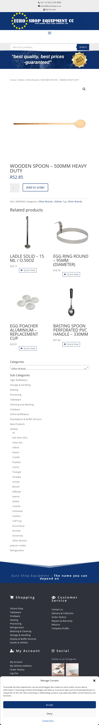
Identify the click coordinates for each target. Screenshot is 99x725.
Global (15, 501)
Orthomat (17, 511)
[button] (94, 680)
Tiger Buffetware (19, 380)
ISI (13, 432)
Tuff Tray (17, 520)
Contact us (57, 609)
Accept (49, 704)
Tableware (15, 399)
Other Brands (32, 79)
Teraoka (16, 476)
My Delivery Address (21, 665)
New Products (17, 424)
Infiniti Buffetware (19, 414)
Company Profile (60, 628)
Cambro (16, 516)
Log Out (14, 673)
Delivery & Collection (62, 613)
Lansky (15, 481)
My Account (16, 661)
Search (83, 47)
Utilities (21, 79)
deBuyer (16, 491)
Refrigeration (17, 550)
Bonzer (16, 486)
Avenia (15, 496)
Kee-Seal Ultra (19, 437)
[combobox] (49, 367)
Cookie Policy (48, 720)
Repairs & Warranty (62, 620)
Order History (59, 617)
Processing (15, 394)
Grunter (16, 530)
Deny (49, 713)
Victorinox (17, 535)
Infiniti (15, 447)
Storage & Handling (20, 384)
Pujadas (16, 462)
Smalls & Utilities (19, 642)
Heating (14, 389)
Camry (15, 467)
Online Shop (16, 608)
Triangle (16, 471)
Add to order (35, 187)
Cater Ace (17, 442)
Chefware (15, 409)
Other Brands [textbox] (48, 368)
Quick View (27, 270)
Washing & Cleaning (20, 631)
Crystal (16, 457)
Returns (56, 624)
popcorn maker (18, 545)
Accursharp (18, 525)
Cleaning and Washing (22, 404)
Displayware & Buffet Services (26, 419)
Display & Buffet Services (23, 638)
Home (13, 79)
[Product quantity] (14, 187)
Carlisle (16, 506)
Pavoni (15, 452)
